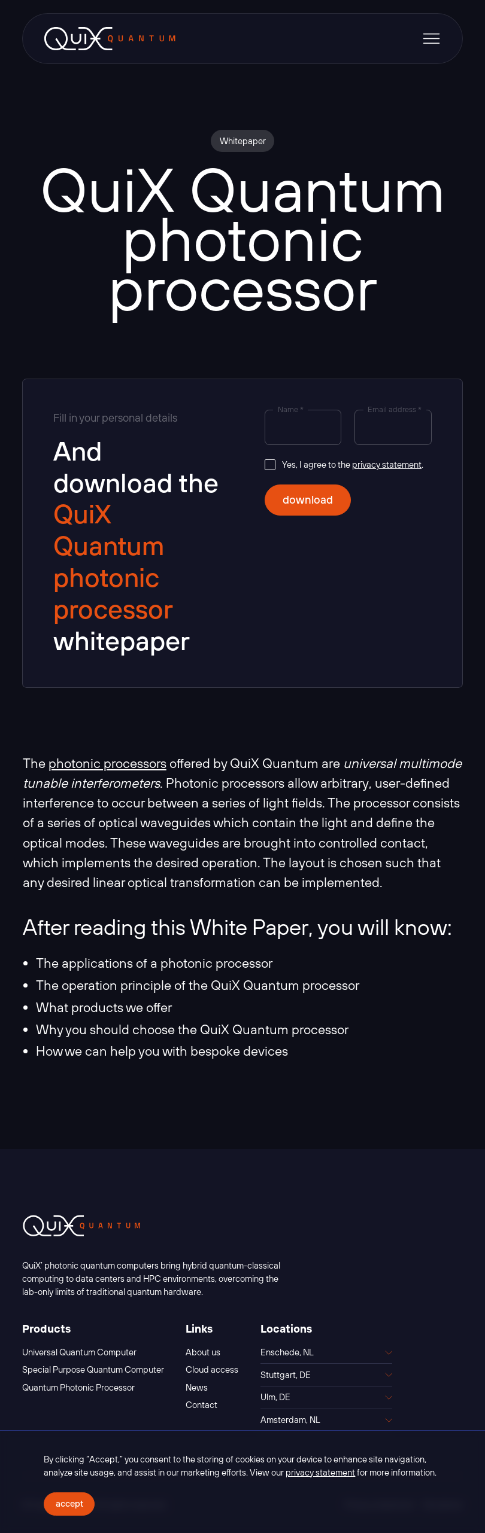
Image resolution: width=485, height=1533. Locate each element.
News (197, 1387)
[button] (431, 38)
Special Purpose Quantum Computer (93, 1369)
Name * (291, 410)
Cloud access (212, 1369)
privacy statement (387, 464)
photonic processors (107, 763)
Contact (201, 1405)
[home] (109, 38)
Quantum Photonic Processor (78, 1387)
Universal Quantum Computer (79, 1352)
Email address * (395, 410)
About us (203, 1352)
